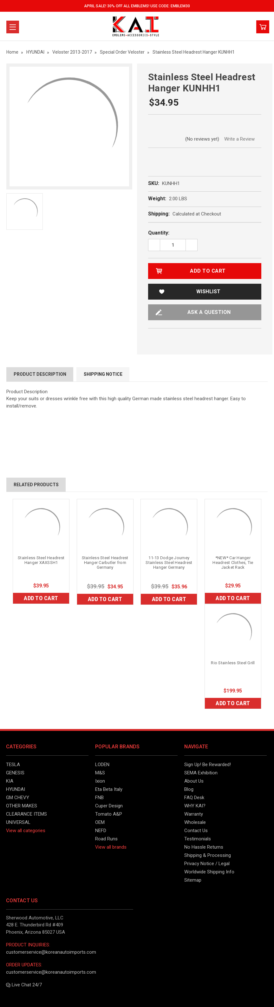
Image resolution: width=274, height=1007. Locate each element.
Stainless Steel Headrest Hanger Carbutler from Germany (105, 562)
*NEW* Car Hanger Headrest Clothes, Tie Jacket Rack (232, 562)
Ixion (100, 781)
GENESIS (15, 773)
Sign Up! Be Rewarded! (207, 764)
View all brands (111, 847)
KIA (9, 781)
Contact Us (196, 830)
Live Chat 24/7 (24, 985)
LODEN (102, 764)
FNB (99, 797)
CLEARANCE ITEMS (26, 814)
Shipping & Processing (207, 855)
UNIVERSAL (18, 822)
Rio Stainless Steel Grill (233, 662)
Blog (188, 789)
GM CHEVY (17, 797)
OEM (100, 822)
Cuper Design (109, 806)
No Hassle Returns (203, 847)
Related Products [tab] (36, 484)
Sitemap (192, 880)
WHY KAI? (195, 806)
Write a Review (239, 139)
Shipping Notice (103, 374)
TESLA (13, 764)
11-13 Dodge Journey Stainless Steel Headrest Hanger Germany (169, 562)
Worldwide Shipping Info (209, 872)
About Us (194, 781)
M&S (100, 773)
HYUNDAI (15, 789)
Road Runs (106, 839)
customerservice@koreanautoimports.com (51, 952)
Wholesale (195, 822)
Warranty (193, 814)
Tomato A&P (108, 814)
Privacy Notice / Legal (207, 863)
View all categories (25, 830)
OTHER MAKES (21, 806)
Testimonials (197, 839)
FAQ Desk (194, 797)
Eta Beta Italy (108, 789)
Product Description (40, 374)
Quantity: (158, 233)
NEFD (100, 830)
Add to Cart (41, 598)
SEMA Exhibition (201, 773)
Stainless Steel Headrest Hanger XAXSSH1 (41, 560)
